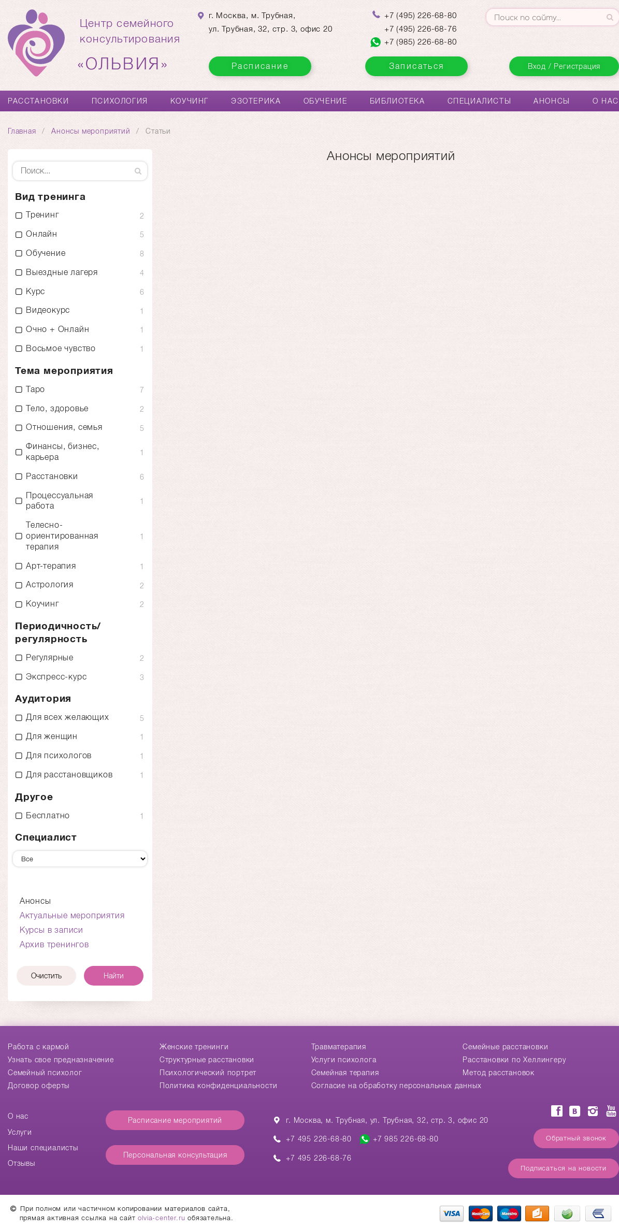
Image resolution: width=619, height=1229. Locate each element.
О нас (606, 101)
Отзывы (21, 1163)
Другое (34, 796)
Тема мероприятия (64, 370)
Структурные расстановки (207, 1060)
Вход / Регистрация (564, 66)
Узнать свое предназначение (61, 1060)
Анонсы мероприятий (90, 131)
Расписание (260, 66)
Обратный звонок (576, 1138)
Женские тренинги (194, 1047)
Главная (22, 131)
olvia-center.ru (161, 1218)
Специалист (46, 837)
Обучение (326, 101)
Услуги (20, 1132)
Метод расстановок (499, 1072)
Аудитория (43, 698)
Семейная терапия (345, 1072)
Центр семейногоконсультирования (130, 45)
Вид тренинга (50, 196)
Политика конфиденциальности (219, 1085)
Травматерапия (338, 1047)
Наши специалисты (43, 1148)
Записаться (416, 66)
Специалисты (480, 101)
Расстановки (38, 101)
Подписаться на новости (564, 1168)
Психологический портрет (208, 1072)
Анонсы (552, 101)
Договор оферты (38, 1085)
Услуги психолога (344, 1060)
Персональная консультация (175, 1155)
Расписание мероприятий (175, 1120)
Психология (120, 101)
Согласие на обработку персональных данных (396, 1085)
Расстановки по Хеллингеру (514, 1060)
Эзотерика (256, 101)
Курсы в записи (51, 930)
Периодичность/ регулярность (58, 632)
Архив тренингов (54, 944)
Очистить (46, 976)
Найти (114, 976)
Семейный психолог (45, 1072)
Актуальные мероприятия (72, 915)
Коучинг (189, 101)
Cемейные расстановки (505, 1047)
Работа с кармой (38, 1047)
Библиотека (397, 101)
